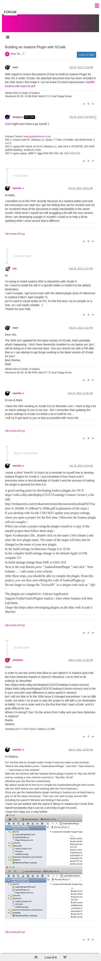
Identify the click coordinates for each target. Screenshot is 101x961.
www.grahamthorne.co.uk (37, 132)
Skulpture (17, 113)
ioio (14, 264)
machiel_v (18, 184)
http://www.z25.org (15, 229)
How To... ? (17, 49)
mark (15, 63)
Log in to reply (86, 50)
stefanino (17, 656)
